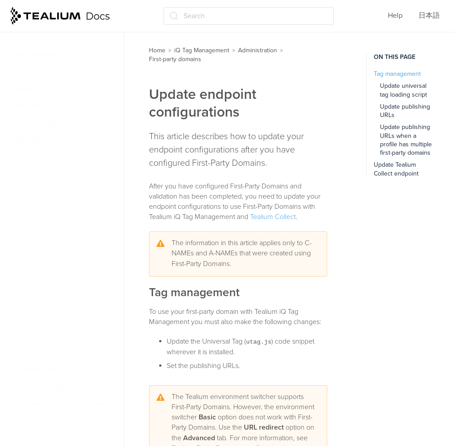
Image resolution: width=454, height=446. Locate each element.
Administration (39, 140)
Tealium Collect (273, 216)
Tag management (397, 74)
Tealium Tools (36, 369)
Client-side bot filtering (55, 352)
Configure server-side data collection (65, 249)
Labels (25, 88)
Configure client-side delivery (69, 272)
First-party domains (50, 209)
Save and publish (42, 122)
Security (32, 175)
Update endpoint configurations (50, 294)
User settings (40, 192)
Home (157, 50)
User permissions (46, 157)
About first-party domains (63, 227)
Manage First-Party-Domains (67, 317)
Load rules (31, 35)
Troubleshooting (41, 386)
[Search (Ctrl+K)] (249, 16)
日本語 (429, 15)
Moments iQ (34, 105)
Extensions (32, 71)
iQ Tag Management (201, 50)
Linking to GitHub (46, 334)
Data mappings (39, 53)
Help (395, 15)
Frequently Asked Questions (60, 403)
